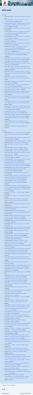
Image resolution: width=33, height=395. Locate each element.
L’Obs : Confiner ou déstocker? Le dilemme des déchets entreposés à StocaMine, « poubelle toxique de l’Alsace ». (17, 152)
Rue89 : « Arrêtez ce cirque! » (18, 192)
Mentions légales (5, 393)
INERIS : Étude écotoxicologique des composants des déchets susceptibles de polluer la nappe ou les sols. (17, 371)
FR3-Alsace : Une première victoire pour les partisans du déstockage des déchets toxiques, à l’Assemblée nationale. (17, 33)
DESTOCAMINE (14, 3)
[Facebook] (2, 389)
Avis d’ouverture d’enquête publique (19, 351)
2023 (3, 130)
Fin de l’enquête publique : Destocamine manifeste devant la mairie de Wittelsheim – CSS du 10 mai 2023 (17, 316)
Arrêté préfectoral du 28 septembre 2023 (21, 203)
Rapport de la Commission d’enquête (19, 286)
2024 (3, 15)
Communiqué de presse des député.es (22, 16)
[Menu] (29, 2)
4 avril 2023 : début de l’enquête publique (19, 344)
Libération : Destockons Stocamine (19, 271)
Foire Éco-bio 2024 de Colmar (17, 61)
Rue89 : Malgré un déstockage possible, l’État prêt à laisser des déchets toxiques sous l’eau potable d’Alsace (17, 325)
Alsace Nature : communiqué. (18, 117)
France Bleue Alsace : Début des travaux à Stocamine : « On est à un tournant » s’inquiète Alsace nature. (17, 93)
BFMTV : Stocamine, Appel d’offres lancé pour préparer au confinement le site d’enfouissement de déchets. (17, 25)
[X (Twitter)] (4, 389)
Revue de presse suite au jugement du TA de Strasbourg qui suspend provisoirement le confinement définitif (17, 169)
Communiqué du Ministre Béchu (21, 227)
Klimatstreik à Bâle (18, 218)
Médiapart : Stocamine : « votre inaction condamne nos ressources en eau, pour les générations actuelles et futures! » (16, 242)
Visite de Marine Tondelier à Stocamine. (22, 28)
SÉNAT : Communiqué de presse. (21, 140)
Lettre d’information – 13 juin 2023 (18, 296)
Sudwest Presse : (16, 374)
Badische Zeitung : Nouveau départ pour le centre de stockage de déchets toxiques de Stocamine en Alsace (17, 341)
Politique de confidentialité (25, 393)
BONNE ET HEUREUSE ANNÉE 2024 (19, 126)
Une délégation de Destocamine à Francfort (20, 253)
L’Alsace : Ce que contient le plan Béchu (21, 195)
